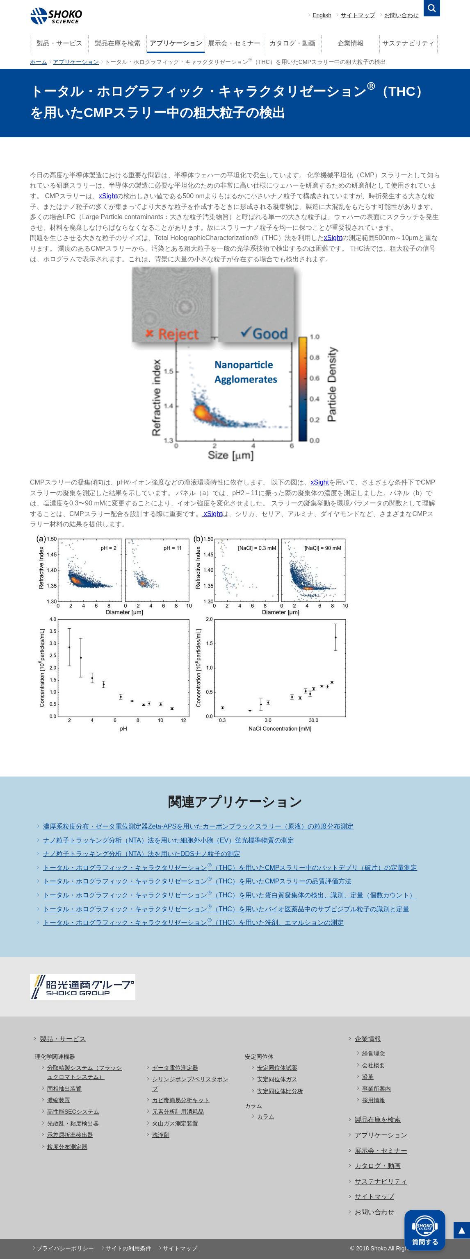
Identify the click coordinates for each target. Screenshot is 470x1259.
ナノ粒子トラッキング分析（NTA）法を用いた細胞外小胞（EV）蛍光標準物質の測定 (168, 840)
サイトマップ (358, 15)
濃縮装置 (58, 1100)
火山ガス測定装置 (175, 1123)
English (322, 15)
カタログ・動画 (292, 43)
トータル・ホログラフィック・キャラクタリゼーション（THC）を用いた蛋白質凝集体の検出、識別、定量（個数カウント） (229, 895)
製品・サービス (59, 43)
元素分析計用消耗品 (178, 1111)
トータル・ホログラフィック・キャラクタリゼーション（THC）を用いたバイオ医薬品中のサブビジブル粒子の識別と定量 (226, 909)
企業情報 (351, 43)
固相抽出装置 (64, 1088)
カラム (265, 1116)
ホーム (38, 62)
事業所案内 (376, 1088)
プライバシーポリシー (65, 1248)
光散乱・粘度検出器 (73, 1123)
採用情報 (373, 1100)
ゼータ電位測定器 (175, 1067)
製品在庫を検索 (118, 43)
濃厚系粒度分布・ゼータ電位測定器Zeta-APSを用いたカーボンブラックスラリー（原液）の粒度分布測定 (198, 826)
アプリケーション (176, 43)
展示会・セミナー (234, 43)
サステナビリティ (408, 43)
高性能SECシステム (73, 1111)
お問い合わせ (401, 15)
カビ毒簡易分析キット (181, 1100)
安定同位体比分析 (280, 1091)
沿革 (368, 1076)
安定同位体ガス (277, 1079)
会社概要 (373, 1065)
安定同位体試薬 (277, 1067)
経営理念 (373, 1053)
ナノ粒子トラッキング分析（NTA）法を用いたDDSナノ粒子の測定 (141, 853)
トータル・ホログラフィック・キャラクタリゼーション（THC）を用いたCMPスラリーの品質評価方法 (197, 881)
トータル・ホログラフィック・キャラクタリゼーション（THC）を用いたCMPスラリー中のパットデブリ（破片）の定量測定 (230, 867)
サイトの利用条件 (128, 1248)
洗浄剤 (160, 1135)
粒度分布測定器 (67, 1147)
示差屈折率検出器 (70, 1135)
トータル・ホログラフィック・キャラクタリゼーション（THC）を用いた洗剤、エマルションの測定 (193, 922)
